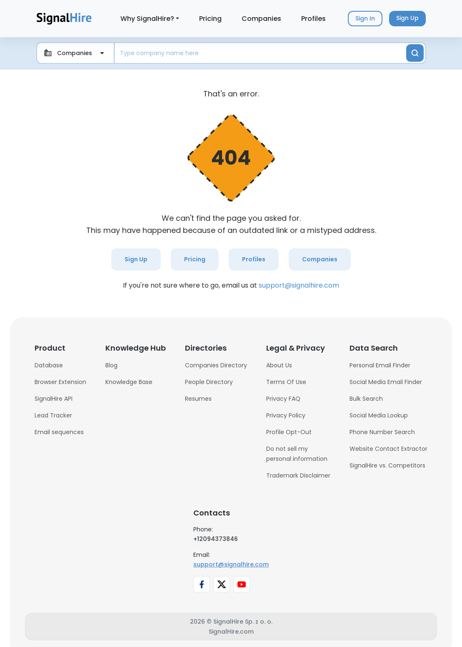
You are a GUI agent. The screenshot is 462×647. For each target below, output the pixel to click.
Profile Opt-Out (289, 432)
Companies (261, 18)
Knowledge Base (128, 382)
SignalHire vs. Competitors (387, 465)
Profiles (313, 18)
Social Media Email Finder (386, 382)
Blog (111, 365)
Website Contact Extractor (388, 449)
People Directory (209, 382)
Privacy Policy (285, 415)
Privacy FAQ (283, 398)
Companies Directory (216, 365)
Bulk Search (366, 398)
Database (49, 365)
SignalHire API (53, 398)
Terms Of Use (286, 382)
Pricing (210, 18)
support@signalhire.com (299, 285)
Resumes (198, 398)
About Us (279, 365)
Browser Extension (60, 382)
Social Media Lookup (379, 415)
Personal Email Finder (380, 365)
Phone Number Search (382, 432)
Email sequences (59, 432)
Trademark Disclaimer (298, 475)
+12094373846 (215, 539)
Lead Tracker (53, 415)
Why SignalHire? (147, 18)
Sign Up (136, 259)
